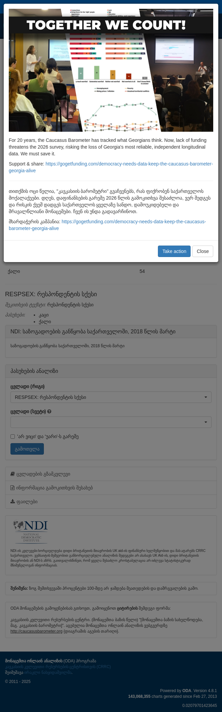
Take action (174, 251)
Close (203, 251)
